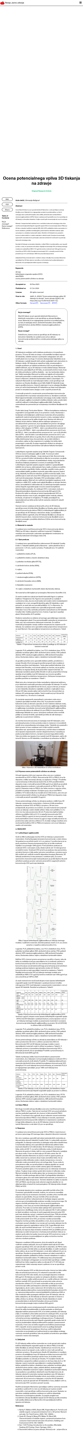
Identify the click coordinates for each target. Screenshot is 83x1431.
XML (7, 199)
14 (29, 609)
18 (23, 1194)
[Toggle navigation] (80, 2)
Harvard (34, 303)
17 (37, 814)
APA (54, 303)
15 (28, 663)
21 (51, 1262)
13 (33, 598)
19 (53, 1210)
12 (64, 592)
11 (23, 502)
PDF (7, 204)
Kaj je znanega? (5, 222)
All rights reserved (37, 292)
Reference (6, 228)
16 (42, 701)
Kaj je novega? (7, 226)
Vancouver (45, 303)
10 (59, 491)
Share (7, 209)
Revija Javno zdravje (12, 3)
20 (33, 1242)
